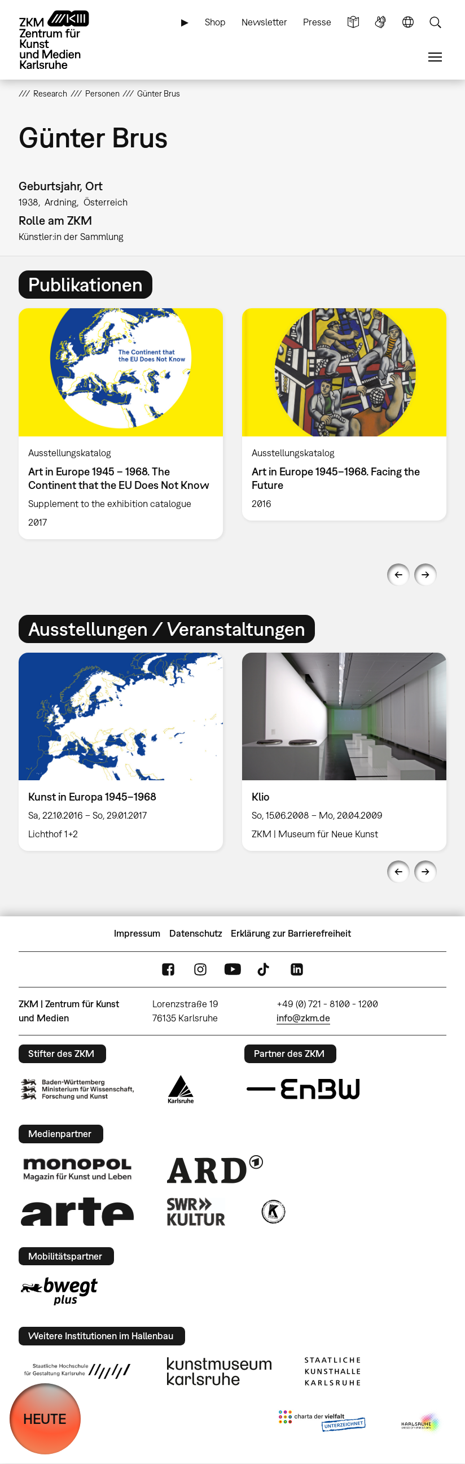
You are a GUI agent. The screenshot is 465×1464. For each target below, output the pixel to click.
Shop (215, 22)
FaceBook (168, 969)
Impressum (137, 933)
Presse (317, 22)
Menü (435, 57)
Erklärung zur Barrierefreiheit (291, 933)
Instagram (200, 969)
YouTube (232, 969)
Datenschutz (195, 933)
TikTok (264, 969)
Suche (435, 22)
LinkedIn (297, 969)
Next (425, 574)
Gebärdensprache (380, 22)
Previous (398, 574)
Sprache (408, 22)
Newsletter (264, 22)
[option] (120, 423)
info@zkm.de (303, 1018)
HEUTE (45, 1418)
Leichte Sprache (353, 22)
